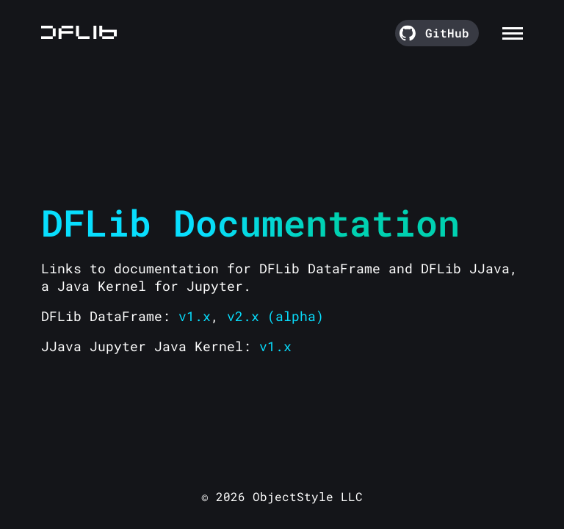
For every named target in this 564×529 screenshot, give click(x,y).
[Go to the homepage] (79, 33)
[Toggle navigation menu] (512, 31)
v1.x (194, 316)
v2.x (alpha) (275, 316)
